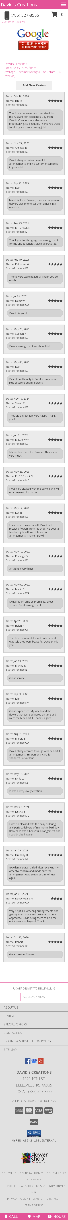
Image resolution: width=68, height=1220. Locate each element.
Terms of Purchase (45, 1198)
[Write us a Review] (34, 85)
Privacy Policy (17, 1198)
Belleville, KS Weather (17, 1186)
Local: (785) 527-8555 (34, 1091)
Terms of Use (34, 1205)
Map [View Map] (34, 1216)
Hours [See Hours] (57, 1216)
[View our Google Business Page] (34, 1063)
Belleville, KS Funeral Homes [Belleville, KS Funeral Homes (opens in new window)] (23, 1173)
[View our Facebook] (27, 1063)
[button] (57, 16)
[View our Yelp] (41, 1063)
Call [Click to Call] (11, 1216)
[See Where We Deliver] (34, 996)
